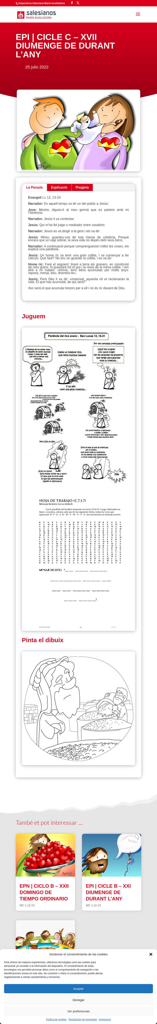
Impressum (105, 1019)
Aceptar (78, 988)
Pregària (82, 187)
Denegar (78, 1000)
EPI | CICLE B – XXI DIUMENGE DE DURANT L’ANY (108, 892)
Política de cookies (56, 1019)
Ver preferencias (78, 1011)
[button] (151, 954)
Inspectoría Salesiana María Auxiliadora (42, 3)
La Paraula (34, 187)
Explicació (59, 187)
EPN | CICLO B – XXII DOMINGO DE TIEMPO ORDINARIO (44, 892)
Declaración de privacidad (82, 1019)
